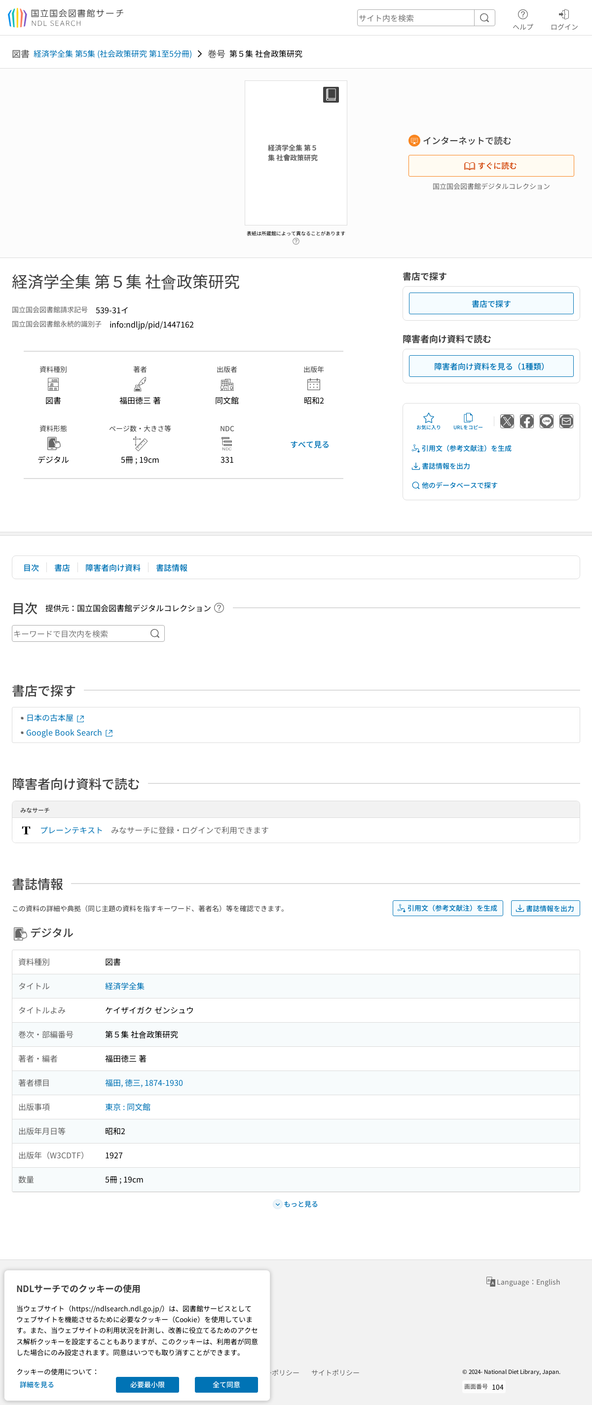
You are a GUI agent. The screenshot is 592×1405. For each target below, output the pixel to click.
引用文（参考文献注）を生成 (461, 448)
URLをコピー (468, 421)
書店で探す (491, 303)
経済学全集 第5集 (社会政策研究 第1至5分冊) (113, 53)
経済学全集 (125, 986)
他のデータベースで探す (454, 485)
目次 (31, 567)
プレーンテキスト (71, 830)
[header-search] (426, 17)
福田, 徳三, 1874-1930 (144, 1082)
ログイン (564, 18)
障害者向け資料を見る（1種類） (491, 366)
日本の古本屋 (55, 717)
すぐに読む (490, 165)
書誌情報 (171, 567)
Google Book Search (70, 732)
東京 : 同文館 (127, 1106)
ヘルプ (523, 18)
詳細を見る (37, 1384)
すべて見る (310, 444)
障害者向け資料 (113, 567)
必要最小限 (147, 1384)
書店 (62, 567)
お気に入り (428, 421)
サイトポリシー (335, 1372)
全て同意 (226, 1384)
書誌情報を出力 (440, 466)
